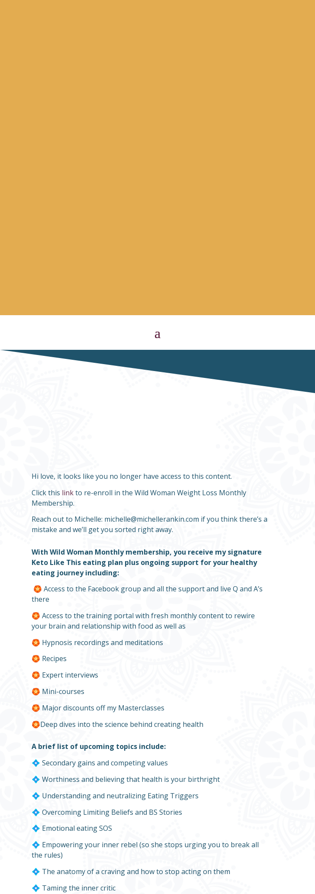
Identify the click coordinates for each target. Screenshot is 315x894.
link (68, 179)
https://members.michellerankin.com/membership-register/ (114, 726)
